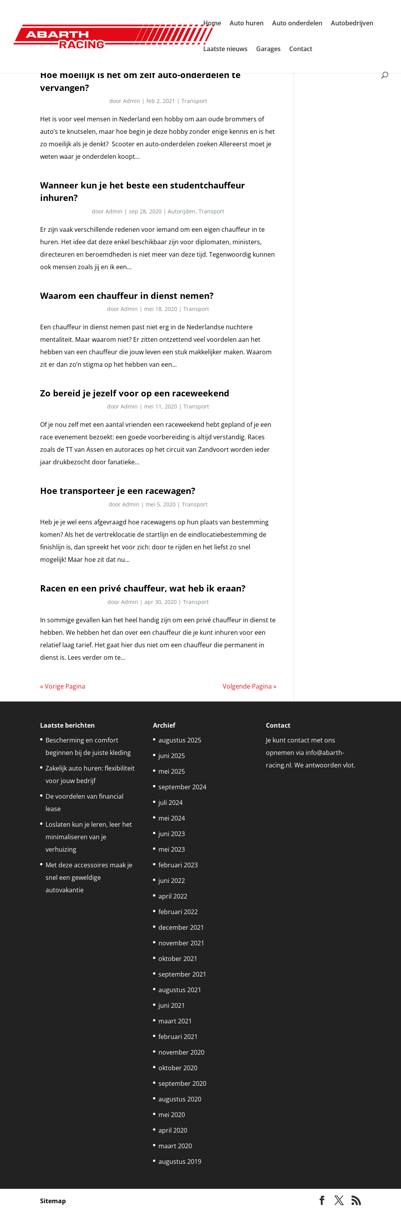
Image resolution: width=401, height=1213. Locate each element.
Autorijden (181, 211)
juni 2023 (171, 833)
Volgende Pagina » (249, 686)
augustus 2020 (179, 1099)
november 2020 (181, 1052)
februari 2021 (178, 1036)
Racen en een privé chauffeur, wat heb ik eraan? (143, 588)
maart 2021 (175, 1021)
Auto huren (247, 23)
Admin (131, 101)
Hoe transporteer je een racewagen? (117, 490)
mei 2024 (171, 818)
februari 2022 (178, 912)
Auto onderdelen (297, 23)
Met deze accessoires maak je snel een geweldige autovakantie (89, 877)
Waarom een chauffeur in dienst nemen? (127, 295)
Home (212, 23)
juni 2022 (171, 880)
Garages (268, 49)
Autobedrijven (352, 23)
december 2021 (181, 927)
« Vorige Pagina (62, 686)
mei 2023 (171, 849)
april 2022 (172, 896)
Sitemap (53, 1201)
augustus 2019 (179, 1161)
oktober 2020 (177, 1068)
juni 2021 (171, 1005)
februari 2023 (178, 865)
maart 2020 (175, 1146)
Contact (300, 49)
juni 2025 (171, 755)
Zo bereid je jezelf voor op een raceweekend (134, 393)
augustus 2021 (179, 990)
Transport (194, 101)
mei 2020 (171, 1114)
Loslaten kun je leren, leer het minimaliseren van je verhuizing (89, 837)
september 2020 (182, 1083)
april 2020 (172, 1130)
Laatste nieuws (225, 49)
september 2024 (182, 787)
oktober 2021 (177, 958)
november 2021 (181, 943)
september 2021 (182, 974)
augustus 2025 (179, 740)
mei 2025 (171, 771)
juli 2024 (170, 802)
